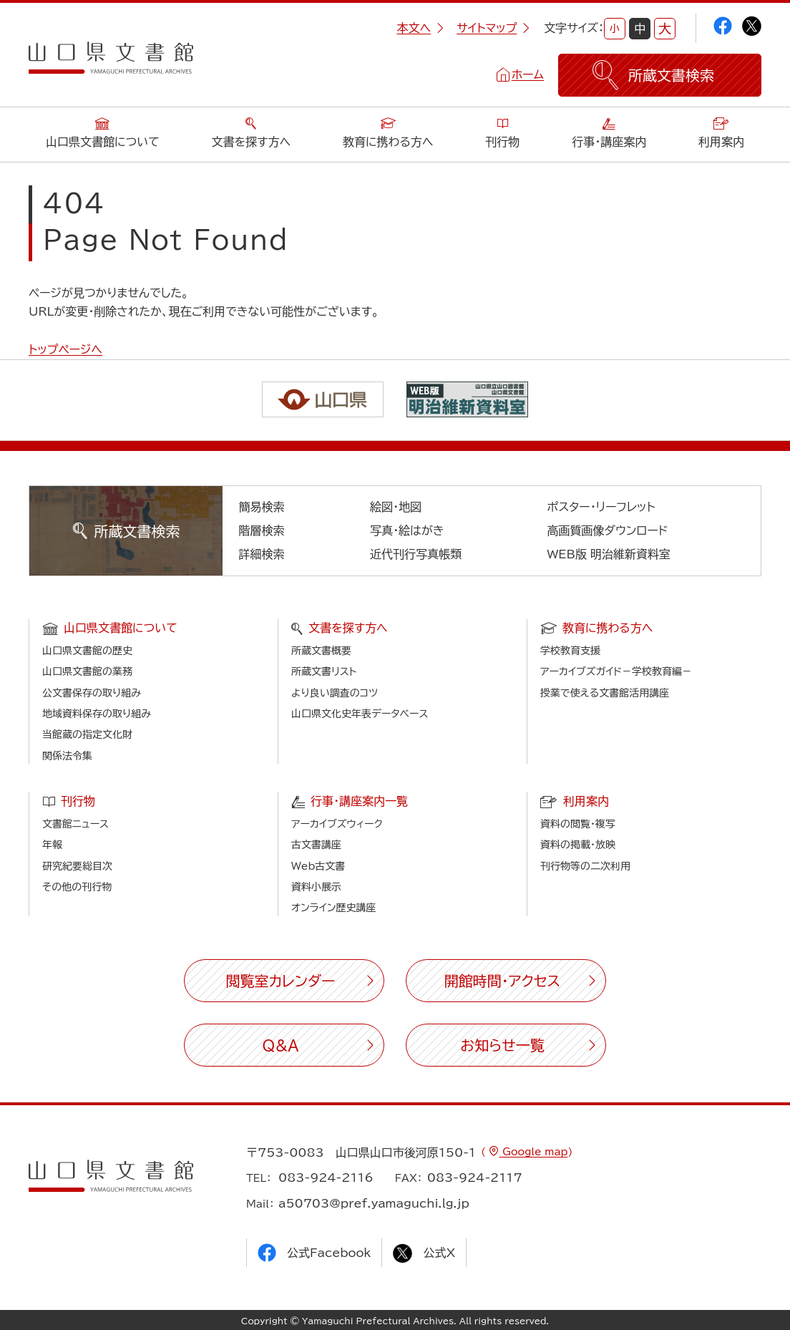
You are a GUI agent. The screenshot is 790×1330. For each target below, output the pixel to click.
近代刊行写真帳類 (416, 554)
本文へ (420, 28)
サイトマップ (493, 28)
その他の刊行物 (77, 887)
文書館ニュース (75, 824)
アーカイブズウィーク (337, 824)
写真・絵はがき (407, 530)
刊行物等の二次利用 (585, 866)
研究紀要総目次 (77, 866)
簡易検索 (262, 507)
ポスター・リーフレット (601, 507)
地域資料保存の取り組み (96, 714)
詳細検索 (262, 554)
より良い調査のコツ (334, 693)
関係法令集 (67, 756)
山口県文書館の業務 (87, 671)
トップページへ (65, 349)
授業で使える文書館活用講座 (604, 693)
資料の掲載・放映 (577, 845)
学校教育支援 (570, 651)
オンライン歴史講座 (333, 908)
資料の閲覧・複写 (577, 824)
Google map (533, 1152)
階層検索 (262, 530)
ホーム (528, 74)
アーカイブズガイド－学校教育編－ (616, 671)
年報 (52, 845)
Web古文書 (318, 866)
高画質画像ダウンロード (607, 530)
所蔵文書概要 (321, 651)
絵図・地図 (395, 507)
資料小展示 (316, 887)
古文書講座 (316, 845)
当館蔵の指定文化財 (87, 734)
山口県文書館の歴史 (87, 651)
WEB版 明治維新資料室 (609, 554)
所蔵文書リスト (323, 671)
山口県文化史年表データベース (360, 714)
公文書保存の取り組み (91, 693)
